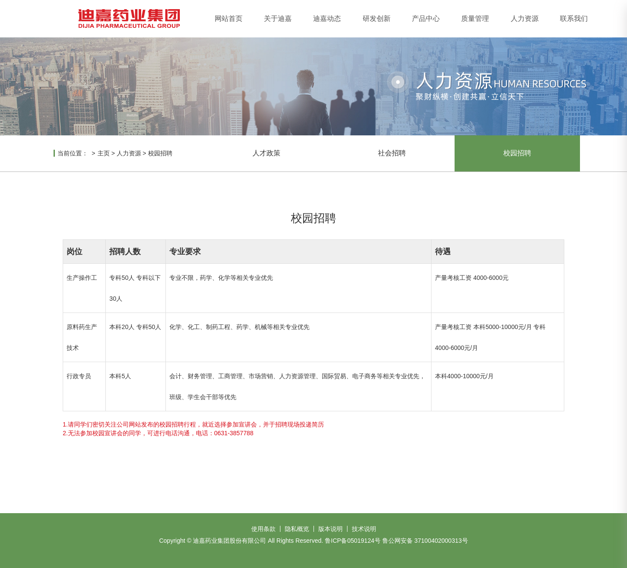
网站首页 (229, 18)
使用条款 (263, 529)
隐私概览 (297, 529)
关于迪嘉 (278, 18)
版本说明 (330, 529)
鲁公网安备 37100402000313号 (425, 540)
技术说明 (364, 529)
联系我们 (574, 18)
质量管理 (475, 18)
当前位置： (72, 153)
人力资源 (525, 18)
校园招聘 (160, 153)
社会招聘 (392, 153)
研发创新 (377, 18)
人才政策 (266, 153)
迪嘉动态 (327, 18)
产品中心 (426, 18)
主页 (104, 153)
